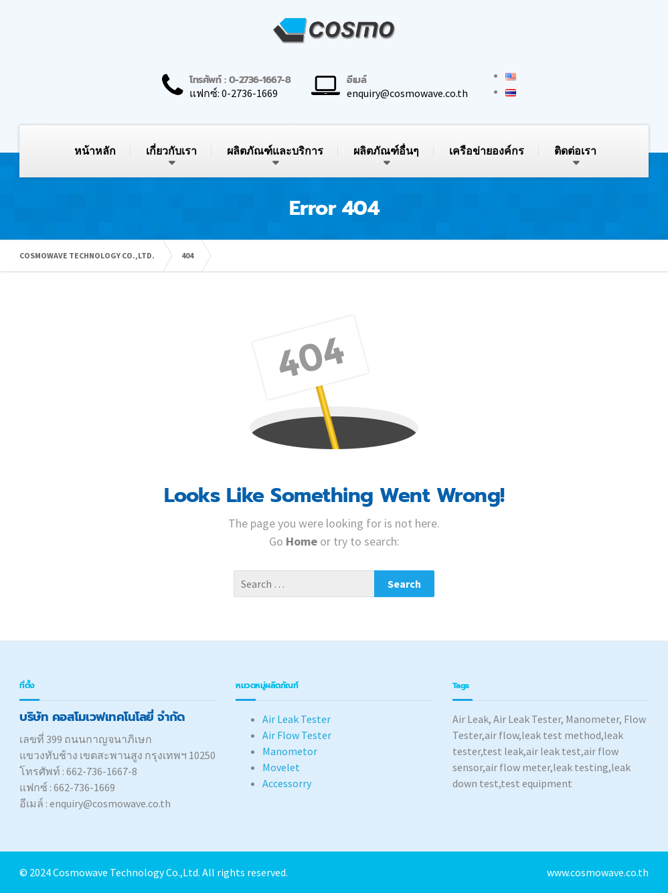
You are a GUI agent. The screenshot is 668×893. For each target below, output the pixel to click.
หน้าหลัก (95, 151)
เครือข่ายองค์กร (486, 151)
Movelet (281, 767)
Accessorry (286, 783)
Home (303, 541)
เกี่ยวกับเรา (171, 151)
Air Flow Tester (296, 735)
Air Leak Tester (296, 719)
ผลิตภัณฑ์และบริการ (275, 151)
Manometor (289, 751)
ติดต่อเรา (575, 151)
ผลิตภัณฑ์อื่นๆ (386, 151)
